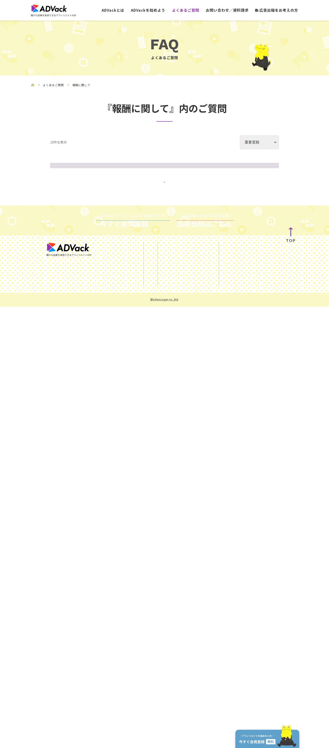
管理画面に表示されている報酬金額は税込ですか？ (118, 555)
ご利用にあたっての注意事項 (187, 696)
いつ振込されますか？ (89, 409)
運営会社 (246, 712)
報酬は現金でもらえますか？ (96, 513)
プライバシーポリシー (182, 714)
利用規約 (171, 705)
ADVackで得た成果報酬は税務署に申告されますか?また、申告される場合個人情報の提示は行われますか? (169, 260)
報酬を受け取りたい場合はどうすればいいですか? (117, 430)
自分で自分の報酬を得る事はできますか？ (109, 534)
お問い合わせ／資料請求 (227, 10)
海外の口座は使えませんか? (94, 451)
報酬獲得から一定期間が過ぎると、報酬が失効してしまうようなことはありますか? (151, 305)
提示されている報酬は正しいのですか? (106, 194)
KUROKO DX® (250, 702)
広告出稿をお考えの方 (276, 10)
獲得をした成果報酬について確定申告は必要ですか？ (121, 173)
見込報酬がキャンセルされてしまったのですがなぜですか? (126, 347)
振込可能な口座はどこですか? (97, 493)
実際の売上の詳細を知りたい (96, 235)
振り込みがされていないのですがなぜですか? (113, 285)
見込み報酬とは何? (85, 215)
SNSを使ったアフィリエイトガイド (193, 686)
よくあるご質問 (185, 10)
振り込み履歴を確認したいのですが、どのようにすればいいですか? (135, 368)
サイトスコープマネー (257, 721)
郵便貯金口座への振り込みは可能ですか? (108, 472)
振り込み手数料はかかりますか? (99, 389)
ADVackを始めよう (148, 10)
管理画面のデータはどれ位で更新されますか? (113, 326)
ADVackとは (113, 10)
